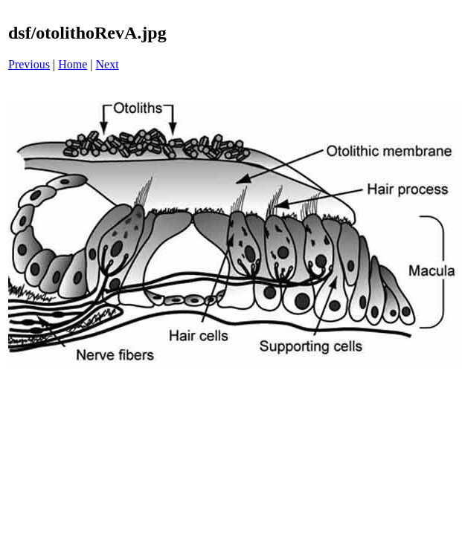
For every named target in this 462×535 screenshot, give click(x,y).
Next (107, 64)
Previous (29, 64)
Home (72, 64)
